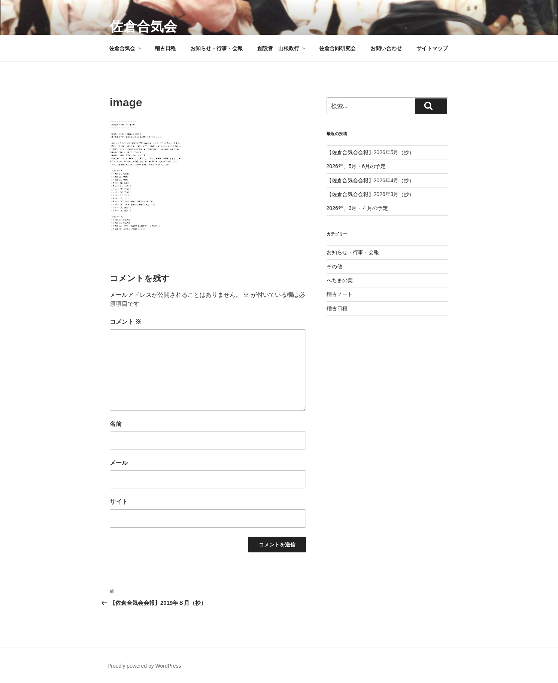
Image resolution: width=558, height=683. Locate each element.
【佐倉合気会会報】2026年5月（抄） (371, 152)
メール (119, 463)
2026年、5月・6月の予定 (356, 166)
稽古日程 (165, 48)
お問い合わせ (386, 48)
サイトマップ (432, 48)
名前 (116, 424)
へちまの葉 (340, 280)
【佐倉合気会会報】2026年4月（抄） (371, 180)
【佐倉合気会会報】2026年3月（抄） (371, 194)
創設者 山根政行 (281, 48)
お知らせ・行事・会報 (216, 48)
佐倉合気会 (143, 26)
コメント (125, 321)
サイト (119, 501)
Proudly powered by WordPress (144, 666)
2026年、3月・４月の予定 (357, 208)
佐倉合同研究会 (337, 48)
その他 (334, 266)
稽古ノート (340, 294)
